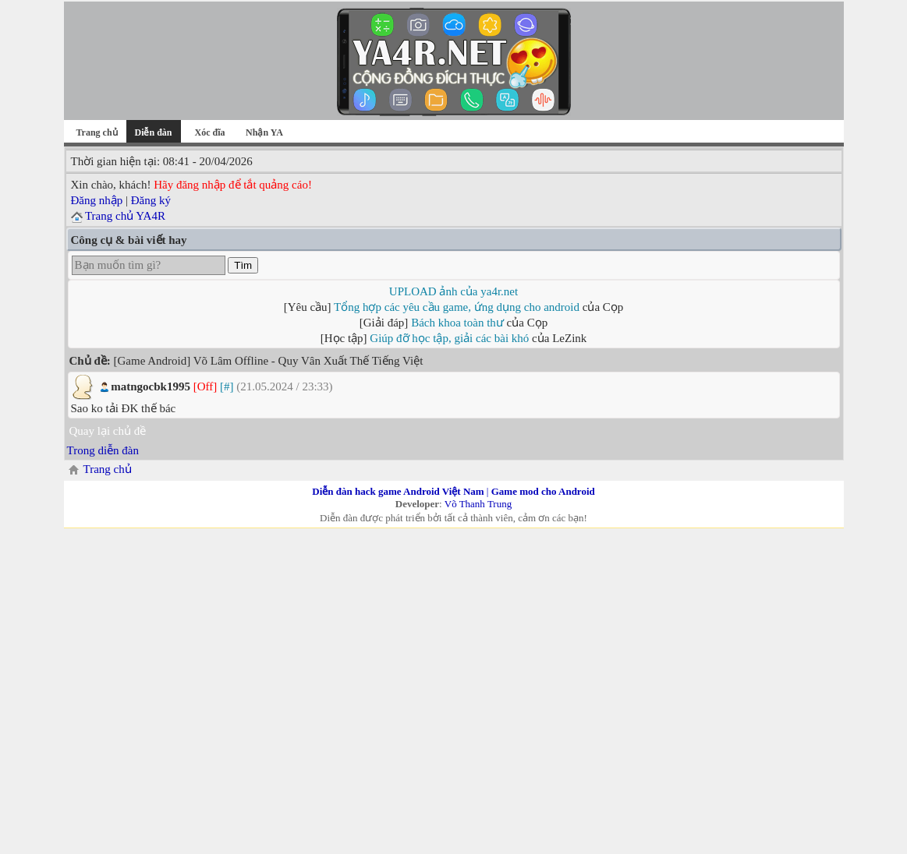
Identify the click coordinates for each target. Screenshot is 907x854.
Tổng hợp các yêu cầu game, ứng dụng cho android (456, 307)
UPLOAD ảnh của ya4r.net (453, 291)
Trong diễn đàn (103, 450)
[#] (227, 386)
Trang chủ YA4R (125, 216)
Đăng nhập (97, 200)
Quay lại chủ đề (108, 431)
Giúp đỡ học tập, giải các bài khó (449, 338)
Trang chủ (96, 132)
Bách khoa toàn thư (457, 322)
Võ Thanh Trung (478, 504)
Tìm (243, 265)
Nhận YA (264, 132)
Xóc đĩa (210, 132)
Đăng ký (151, 200)
